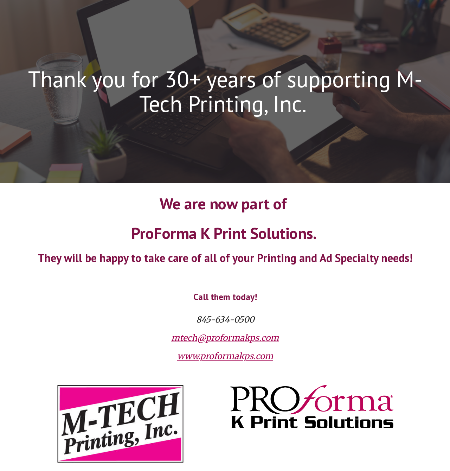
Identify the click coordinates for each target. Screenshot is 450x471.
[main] (225, 91)
